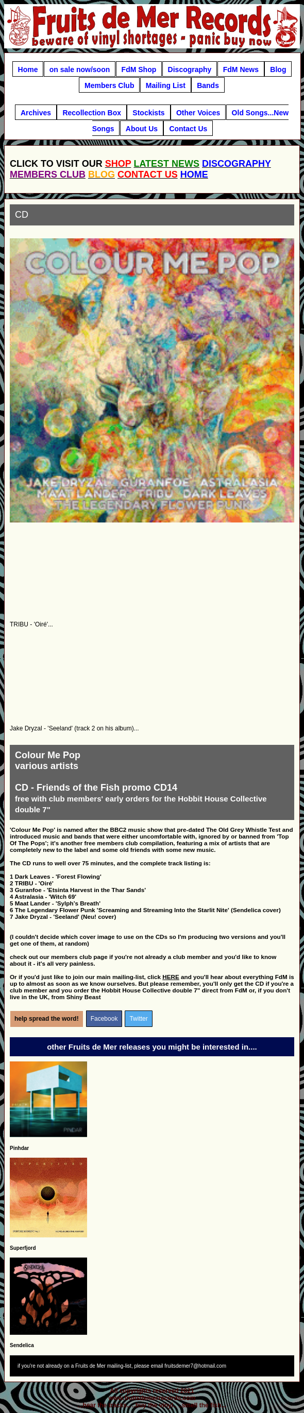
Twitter (138, 1018)
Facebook (104, 1018)
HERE (170, 976)
